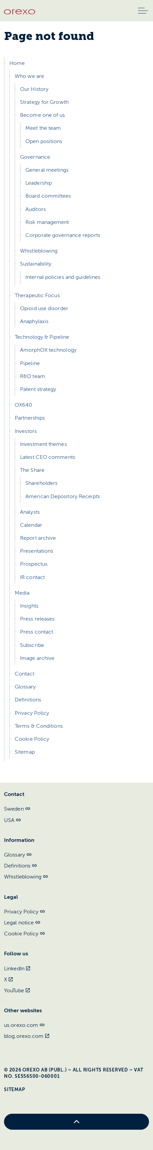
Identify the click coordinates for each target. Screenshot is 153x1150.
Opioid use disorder (44, 308)
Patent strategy (38, 389)
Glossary (25, 687)
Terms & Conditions (39, 726)
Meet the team (43, 128)
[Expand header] (143, 10)
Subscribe (32, 645)
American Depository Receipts (62, 496)
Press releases (37, 619)
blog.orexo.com (26, 1036)
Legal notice (22, 923)
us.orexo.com (24, 1025)
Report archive (38, 538)
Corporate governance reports (62, 235)
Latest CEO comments (47, 457)
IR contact (32, 577)
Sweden (17, 809)
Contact (24, 674)
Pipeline (30, 363)
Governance (35, 157)
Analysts (30, 512)
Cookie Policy (32, 739)
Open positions (43, 141)
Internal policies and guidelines (62, 277)
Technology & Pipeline (42, 337)
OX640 (23, 405)
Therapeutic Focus (37, 295)
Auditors (35, 209)
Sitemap (25, 752)
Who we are (29, 76)
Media (22, 593)
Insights (29, 606)
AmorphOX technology (48, 350)
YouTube (17, 991)
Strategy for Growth (44, 102)
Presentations (36, 551)
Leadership (38, 183)
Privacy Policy (32, 713)
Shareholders (41, 483)
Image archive (37, 658)
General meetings (47, 170)
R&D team (32, 376)
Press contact (36, 632)
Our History (34, 89)
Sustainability (35, 264)
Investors (26, 431)
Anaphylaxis (34, 321)
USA (12, 820)
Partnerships (30, 418)
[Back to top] (76, 1122)
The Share (32, 470)
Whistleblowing (38, 251)
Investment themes (43, 444)
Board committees (48, 196)
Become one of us (42, 115)
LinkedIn (17, 969)
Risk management (47, 222)
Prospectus (33, 564)
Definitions (28, 700)
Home (17, 63)
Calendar (31, 525)
